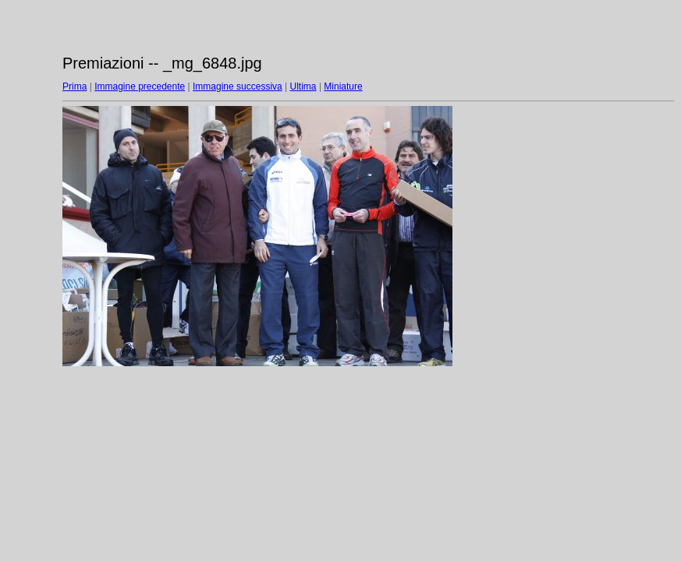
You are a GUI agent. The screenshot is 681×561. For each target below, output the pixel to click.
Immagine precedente (139, 86)
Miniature (343, 86)
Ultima (303, 86)
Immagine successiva (237, 86)
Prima (74, 86)
